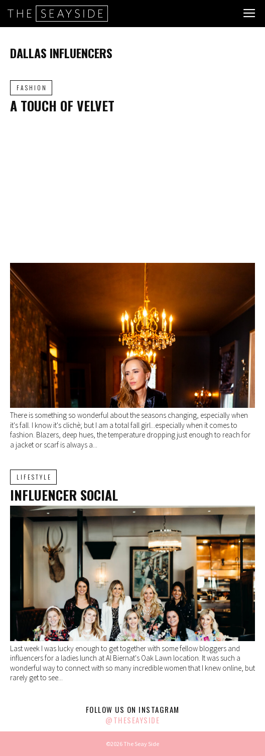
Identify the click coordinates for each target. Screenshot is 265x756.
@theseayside (132, 719)
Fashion (32, 87)
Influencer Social (64, 495)
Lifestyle (34, 477)
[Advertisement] (132, 187)
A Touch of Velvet (62, 105)
